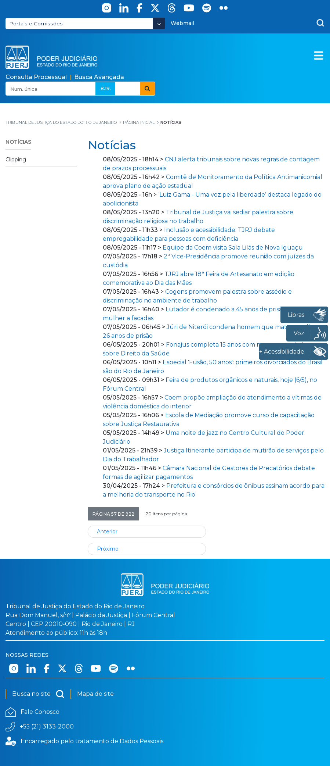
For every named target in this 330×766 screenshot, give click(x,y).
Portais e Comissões (36, 23)
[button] (113, 513)
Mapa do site (95, 693)
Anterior (107, 531)
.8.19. (105, 88)
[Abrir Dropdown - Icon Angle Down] (159, 23)
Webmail (182, 23)
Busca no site (38, 694)
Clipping (16, 159)
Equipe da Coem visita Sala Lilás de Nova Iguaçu (233, 247)
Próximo (108, 548)
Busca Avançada (99, 77)
